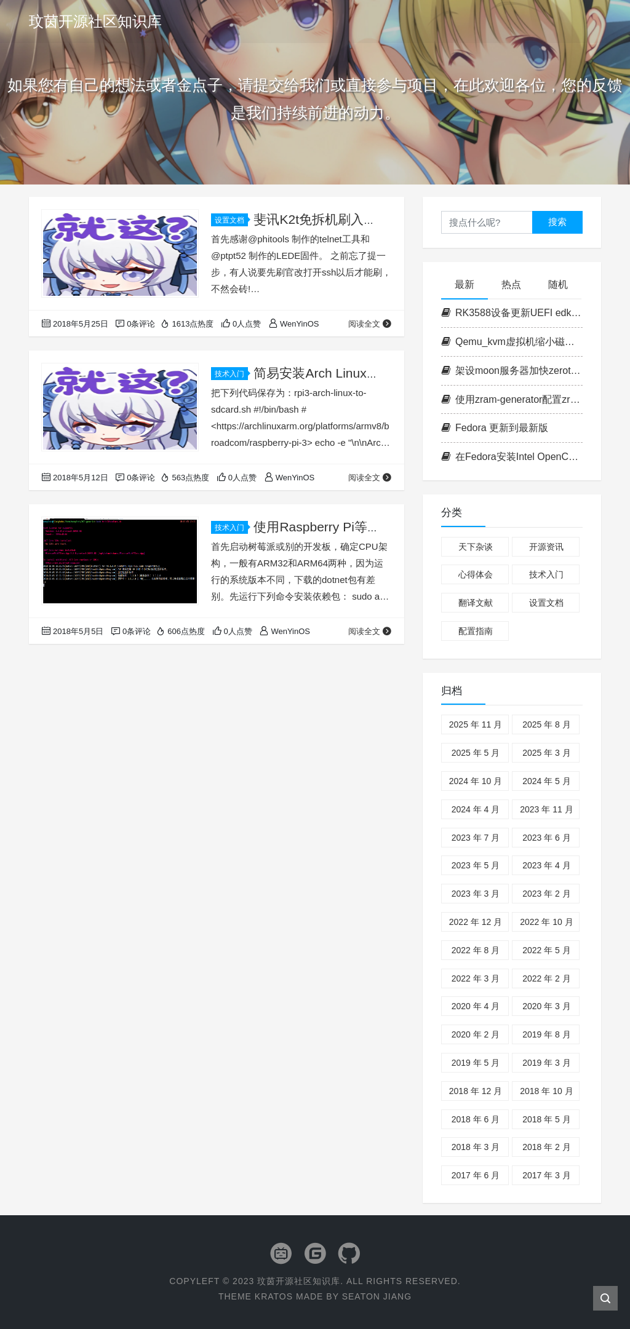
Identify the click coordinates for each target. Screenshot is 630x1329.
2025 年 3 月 (546, 753)
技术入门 (231, 374)
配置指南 (475, 631)
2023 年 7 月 (476, 838)
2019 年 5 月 (476, 1063)
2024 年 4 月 (476, 809)
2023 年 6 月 (546, 838)
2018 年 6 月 (476, 1119)
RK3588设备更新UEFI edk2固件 (512, 312)
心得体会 (475, 574)
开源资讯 (546, 547)
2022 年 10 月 (546, 922)
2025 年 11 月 (475, 724)
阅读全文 (370, 323)
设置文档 (231, 220)
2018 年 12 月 (475, 1091)
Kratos (274, 1296)
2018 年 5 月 (546, 1119)
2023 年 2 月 (546, 894)
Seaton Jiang (377, 1296)
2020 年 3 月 (546, 1006)
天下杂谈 (475, 547)
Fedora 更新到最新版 (494, 428)
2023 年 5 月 (476, 865)
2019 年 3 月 (546, 1063)
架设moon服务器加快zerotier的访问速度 (512, 370)
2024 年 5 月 (546, 781)
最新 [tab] (464, 284)
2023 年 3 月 (476, 894)
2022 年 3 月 (476, 978)
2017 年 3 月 (546, 1175)
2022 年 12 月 (475, 922)
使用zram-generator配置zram (512, 399)
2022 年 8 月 (476, 950)
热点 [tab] (511, 284)
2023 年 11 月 (546, 809)
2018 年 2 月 (546, 1147)
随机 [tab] (558, 284)
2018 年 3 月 (476, 1147)
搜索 (557, 221)
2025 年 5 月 (476, 753)
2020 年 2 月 (476, 1034)
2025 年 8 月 (546, 724)
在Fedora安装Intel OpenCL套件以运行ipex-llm (512, 456)
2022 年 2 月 (546, 978)
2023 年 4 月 (546, 865)
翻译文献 (475, 603)
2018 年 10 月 (546, 1091)
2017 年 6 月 (476, 1175)
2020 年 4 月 (476, 1006)
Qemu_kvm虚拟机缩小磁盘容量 (512, 341)
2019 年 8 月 (546, 1034)
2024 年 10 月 (475, 781)
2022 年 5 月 (546, 950)
